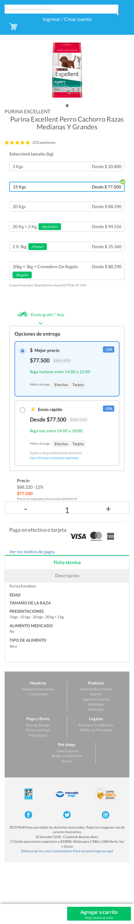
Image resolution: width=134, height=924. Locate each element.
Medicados (96, 709)
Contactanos (37, 694)
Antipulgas (96, 704)
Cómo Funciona (67, 751)
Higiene (96, 694)
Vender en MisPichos (66, 756)
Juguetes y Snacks (95, 699)
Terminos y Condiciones (95, 725)
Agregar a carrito (99, 914)
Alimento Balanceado (96, 689)
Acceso (67, 761)
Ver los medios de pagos (32, 551)
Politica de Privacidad (96, 730)
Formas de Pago (38, 730)
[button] (67, 105)
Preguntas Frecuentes (38, 689)
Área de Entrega (38, 725)
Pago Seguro (38, 735)
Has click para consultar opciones (54, 458)
